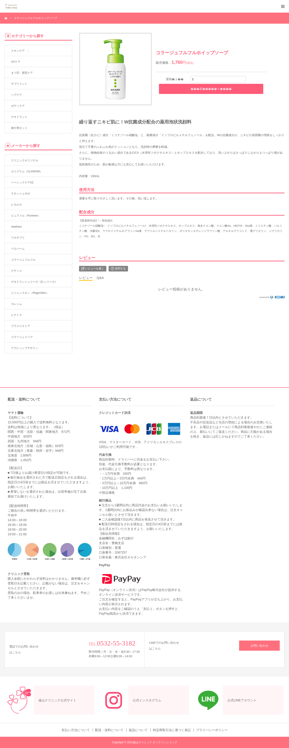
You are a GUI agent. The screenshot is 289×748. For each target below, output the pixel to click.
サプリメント (19, 83)
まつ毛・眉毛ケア (22, 72)
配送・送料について (109, 730)
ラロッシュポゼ (20, 193)
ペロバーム (18, 248)
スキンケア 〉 (20, 50)
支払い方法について (75, 730)
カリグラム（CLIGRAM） (26, 171)
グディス (16, 270)
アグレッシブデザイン (24, 348)
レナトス (16, 315)
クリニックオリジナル (24, 160)
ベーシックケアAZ (22, 182)
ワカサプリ (18, 237)
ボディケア (18, 105)
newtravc (16, 226)
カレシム (16, 304)
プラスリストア (20, 326)
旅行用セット (19, 128)
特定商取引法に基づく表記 (172, 730)
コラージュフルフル (23, 259)
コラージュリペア (22, 337)
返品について (138, 730)
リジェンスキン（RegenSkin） (30, 292)
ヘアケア (16, 94)
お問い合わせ (259, 645)
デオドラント (19, 117)
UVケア (15, 61)
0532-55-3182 (116, 643)
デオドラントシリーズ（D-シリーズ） (34, 281)
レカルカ (16, 204)
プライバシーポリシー (212, 730)
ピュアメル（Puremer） (25, 215)
